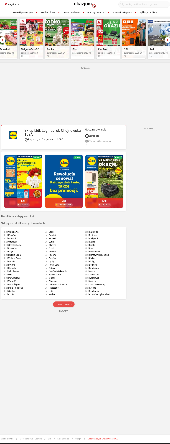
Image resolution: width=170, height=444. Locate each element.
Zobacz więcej (64, 312)
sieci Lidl (18, 223)
